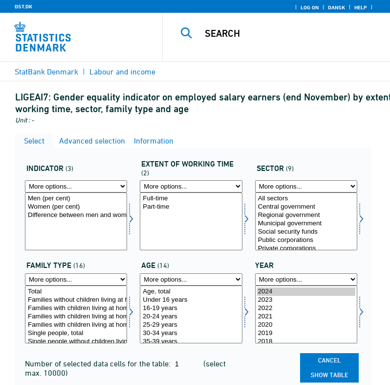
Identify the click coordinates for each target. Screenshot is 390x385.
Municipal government (306, 223)
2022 (306, 308)
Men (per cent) (76, 198)
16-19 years (191, 308)
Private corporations (306, 248)
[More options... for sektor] (306, 186)
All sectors (306, 198)
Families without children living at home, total (76, 300)
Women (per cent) (76, 207)
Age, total (191, 292)
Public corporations (306, 240)
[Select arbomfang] (191, 221)
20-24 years (191, 317)
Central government (306, 207)
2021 (306, 317)
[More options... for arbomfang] (191, 186)
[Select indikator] (76, 221)
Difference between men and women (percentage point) (76, 215)
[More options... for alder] (191, 279)
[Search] (291, 33)
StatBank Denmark (46, 71)
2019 (306, 333)
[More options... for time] (306, 279)
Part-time (191, 207)
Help (360, 7)
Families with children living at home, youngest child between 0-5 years (76, 317)
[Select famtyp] (76, 314)
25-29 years (191, 325)
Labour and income (122, 71)
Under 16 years (191, 300)
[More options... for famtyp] (76, 279)
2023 (306, 300)
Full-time (191, 198)
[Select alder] (191, 314)
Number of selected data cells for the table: (99, 363)
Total (76, 292)
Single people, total (76, 333)
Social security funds (306, 232)
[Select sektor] (306, 221)
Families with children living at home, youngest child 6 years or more (76, 325)
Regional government (306, 215)
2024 (306, 292)
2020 (306, 325)
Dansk (336, 7)
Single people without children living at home (76, 341)
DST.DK (23, 6)
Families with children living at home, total (76, 308)
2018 (306, 341)
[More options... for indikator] (76, 186)
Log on (310, 7)
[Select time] (306, 314)
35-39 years (191, 341)
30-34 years (191, 333)
